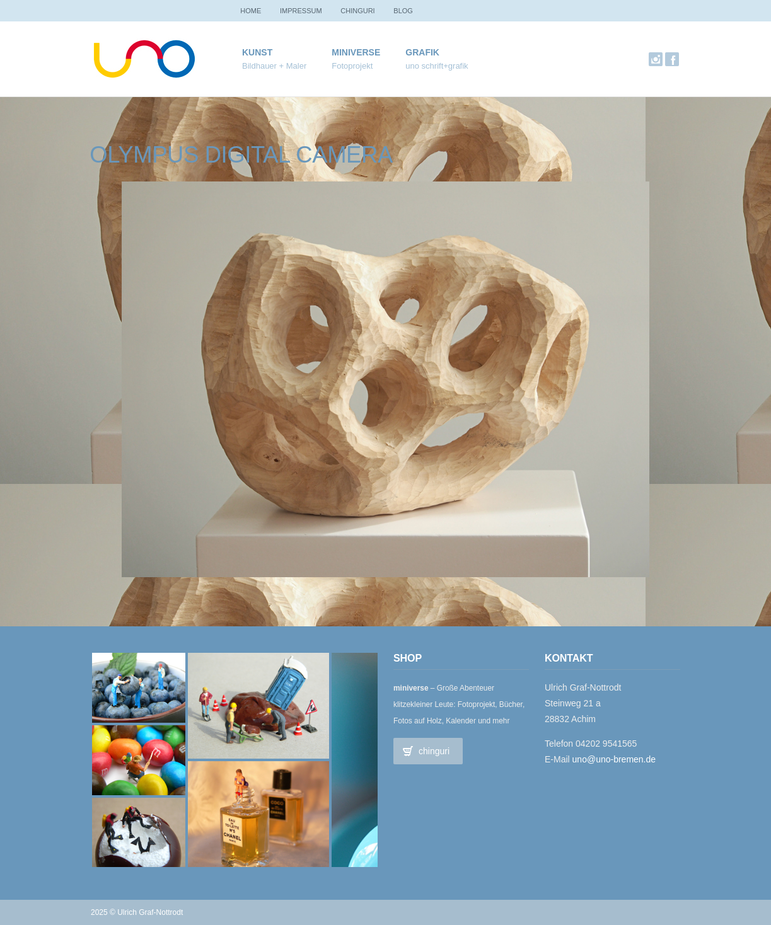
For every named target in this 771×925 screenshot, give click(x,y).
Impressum (306, 10)
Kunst (274, 59)
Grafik (436, 59)
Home (252, 10)
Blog (415, 10)
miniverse (356, 59)
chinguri (366, 10)
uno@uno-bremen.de (614, 759)
